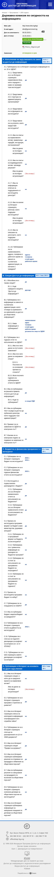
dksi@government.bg (29, 29)
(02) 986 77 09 (41, 836)
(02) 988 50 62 (15, 836)
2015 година (24, 12)
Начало (4, 12)
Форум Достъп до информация (27, 866)
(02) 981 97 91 (28, 836)
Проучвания (13, 12)
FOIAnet (27, 868)
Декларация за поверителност (30, 849)
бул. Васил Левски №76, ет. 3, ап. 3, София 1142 (29, 833)
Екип (13, 849)
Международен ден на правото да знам (27, 861)
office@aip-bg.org (17, 839)
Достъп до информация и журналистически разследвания (27, 863)
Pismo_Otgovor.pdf (32, 47)
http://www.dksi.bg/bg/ (30, 26)
